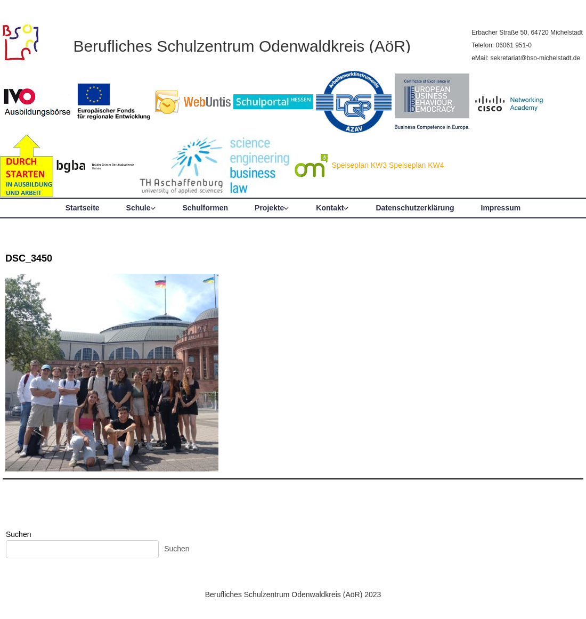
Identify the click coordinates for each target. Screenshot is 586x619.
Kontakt (330, 207)
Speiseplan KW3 (359, 165)
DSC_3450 (28, 258)
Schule (138, 207)
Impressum (501, 207)
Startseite (83, 207)
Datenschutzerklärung (415, 207)
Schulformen (206, 207)
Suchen (18, 534)
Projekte (269, 207)
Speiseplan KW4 (416, 165)
